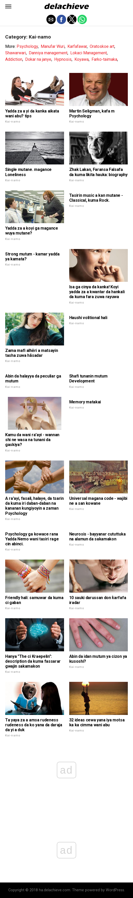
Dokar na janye (38, 59)
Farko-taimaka (104, 59)
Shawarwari (15, 52)
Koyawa (81, 59)
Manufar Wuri (53, 46)
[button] (8, 6)
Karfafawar (77, 46)
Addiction (13, 59)
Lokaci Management (88, 52)
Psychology (27, 46)
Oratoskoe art (102, 46)
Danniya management (48, 52)
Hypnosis (63, 59)
